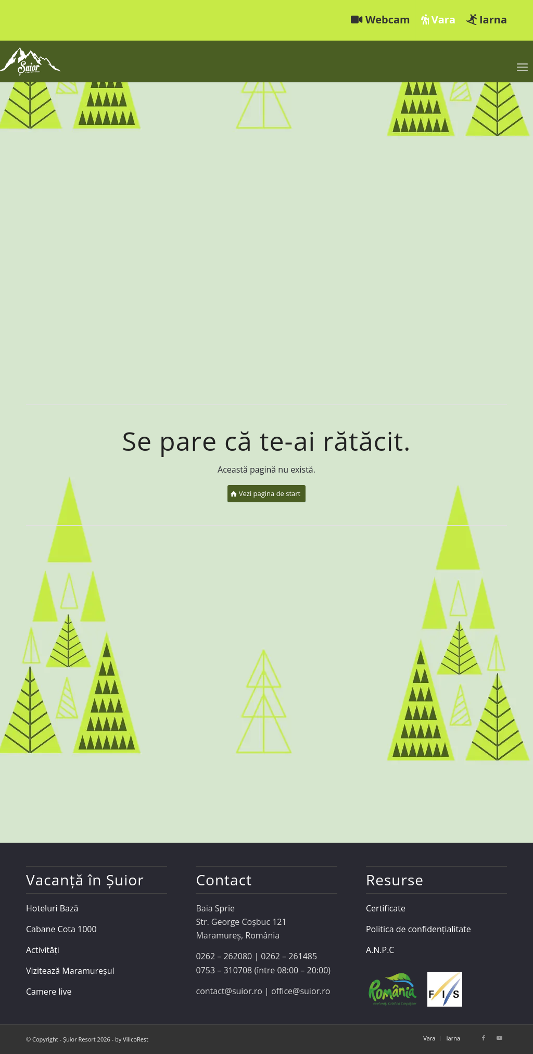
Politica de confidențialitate (418, 929)
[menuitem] (381, 20)
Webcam (380, 19)
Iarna (486, 19)
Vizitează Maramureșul (70, 970)
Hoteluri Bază (52, 908)
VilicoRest (135, 1039)
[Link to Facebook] (483, 1038)
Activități (42, 950)
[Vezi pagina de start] (266, 493)
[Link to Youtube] (499, 1038)
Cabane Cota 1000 (61, 929)
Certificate (385, 908)
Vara (438, 19)
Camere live (49, 991)
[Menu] (522, 66)
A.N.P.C (380, 950)
